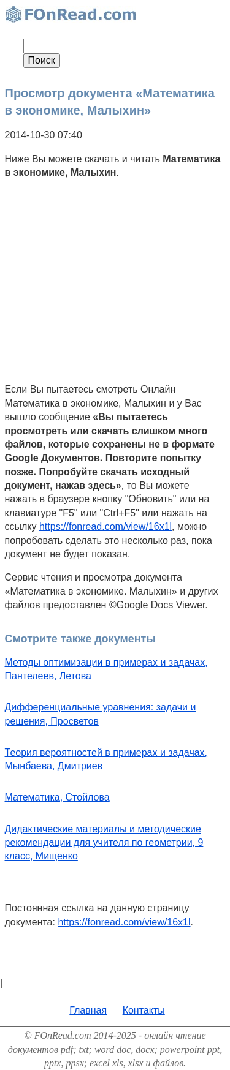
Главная (88, 1010)
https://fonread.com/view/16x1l (105, 526)
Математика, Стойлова (57, 797)
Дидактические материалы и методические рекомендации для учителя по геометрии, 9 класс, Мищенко (104, 843)
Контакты (144, 1010)
